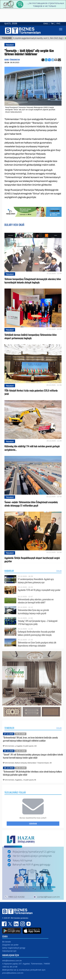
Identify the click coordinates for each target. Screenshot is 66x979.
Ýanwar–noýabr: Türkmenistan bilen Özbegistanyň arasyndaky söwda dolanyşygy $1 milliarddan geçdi (31, 504)
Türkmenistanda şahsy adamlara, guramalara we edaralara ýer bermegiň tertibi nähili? (36, 601)
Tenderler (9, 728)
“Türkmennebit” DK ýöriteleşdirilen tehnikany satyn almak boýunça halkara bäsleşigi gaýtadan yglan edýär (32, 773)
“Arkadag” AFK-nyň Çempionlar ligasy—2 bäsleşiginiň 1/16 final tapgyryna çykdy (37, 622)
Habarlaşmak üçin (9, 951)
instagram (22, 924)
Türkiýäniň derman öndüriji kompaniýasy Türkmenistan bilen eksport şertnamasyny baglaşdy (30, 336)
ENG (46, 24)
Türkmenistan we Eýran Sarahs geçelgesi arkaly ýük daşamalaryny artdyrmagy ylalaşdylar (37, 644)
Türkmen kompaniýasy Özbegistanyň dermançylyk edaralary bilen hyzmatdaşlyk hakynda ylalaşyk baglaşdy (32, 280)
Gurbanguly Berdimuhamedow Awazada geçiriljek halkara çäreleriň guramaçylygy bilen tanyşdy (36, 633)
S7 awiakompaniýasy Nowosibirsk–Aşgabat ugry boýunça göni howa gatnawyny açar (36, 581)
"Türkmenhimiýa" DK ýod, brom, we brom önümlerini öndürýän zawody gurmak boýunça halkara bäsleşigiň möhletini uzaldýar (30, 739)
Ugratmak (33, 823)
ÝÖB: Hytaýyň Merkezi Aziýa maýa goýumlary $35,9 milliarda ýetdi (31, 392)
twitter (10, 924)
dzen (28, 924)
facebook (4, 924)
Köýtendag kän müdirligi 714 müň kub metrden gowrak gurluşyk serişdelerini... (32, 448)
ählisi (59, 571)
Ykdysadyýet (10, 44)
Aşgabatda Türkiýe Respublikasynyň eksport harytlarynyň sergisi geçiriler (32, 559)
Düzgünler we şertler (10, 945)
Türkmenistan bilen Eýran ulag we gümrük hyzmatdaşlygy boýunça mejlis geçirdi (33, 611)
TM (52, 24)
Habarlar (9, 571)
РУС (58, 24)
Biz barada (6, 942)
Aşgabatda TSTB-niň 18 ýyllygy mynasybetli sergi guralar (39, 589)
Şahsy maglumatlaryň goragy (13, 948)
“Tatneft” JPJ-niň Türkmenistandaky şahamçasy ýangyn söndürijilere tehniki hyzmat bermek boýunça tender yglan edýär (33, 756)
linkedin (16, 924)
